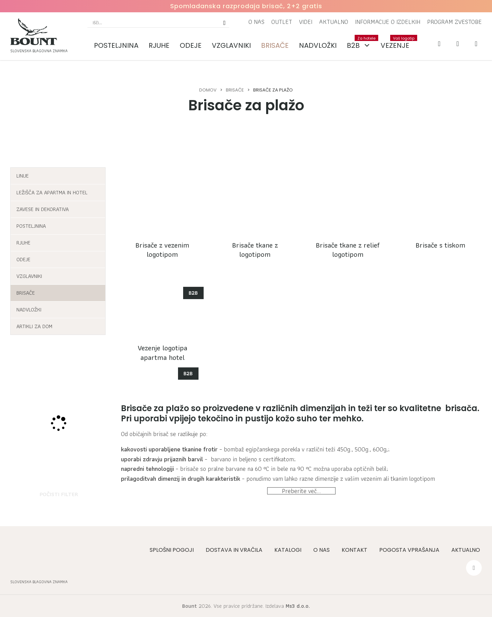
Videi (305, 22)
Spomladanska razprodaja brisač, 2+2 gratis (246, 6)
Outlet (281, 22)
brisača (461, 408)
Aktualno (333, 22)
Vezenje (397, 42)
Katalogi (287, 550)
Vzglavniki (231, 45)
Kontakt (354, 550)
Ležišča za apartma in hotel (51, 192)
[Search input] (155, 22)
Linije (22, 175)
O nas (256, 22)
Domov (208, 90)
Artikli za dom (34, 326)
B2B (361, 45)
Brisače (275, 45)
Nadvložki (318, 45)
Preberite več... (301, 499)
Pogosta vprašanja (409, 550)
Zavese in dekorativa (42, 209)
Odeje (191, 45)
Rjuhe (159, 45)
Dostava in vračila (234, 550)
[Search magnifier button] (224, 22)
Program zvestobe (454, 22)
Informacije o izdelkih (387, 22)
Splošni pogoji (172, 550)
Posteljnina (116, 45)
